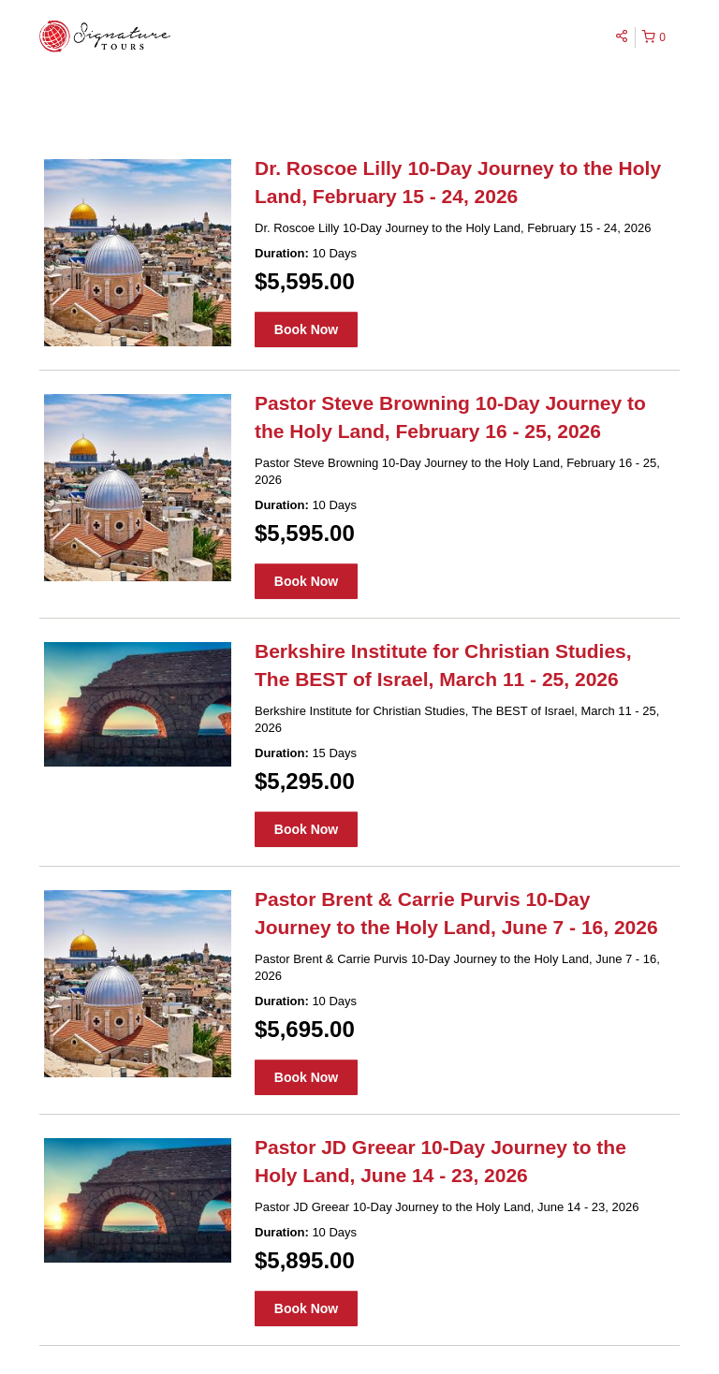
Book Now (306, 329)
